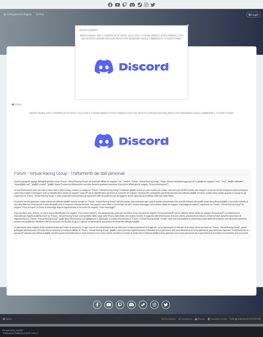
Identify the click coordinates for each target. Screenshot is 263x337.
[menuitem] (40, 14)
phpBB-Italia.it (30, 333)
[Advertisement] (131, 265)
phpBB (19, 330)
